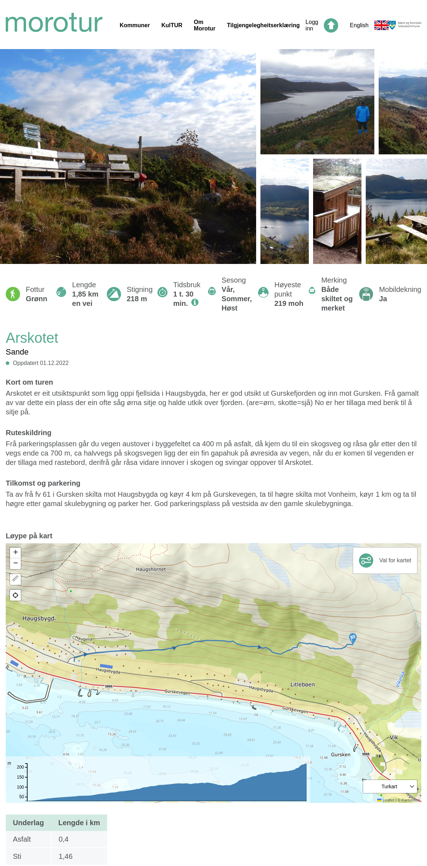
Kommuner (135, 25)
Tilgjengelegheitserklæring (263, 25)
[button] (353, 639)
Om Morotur (204, 25)
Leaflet (385, 800)
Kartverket (410, 800)
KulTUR (171, 25)
